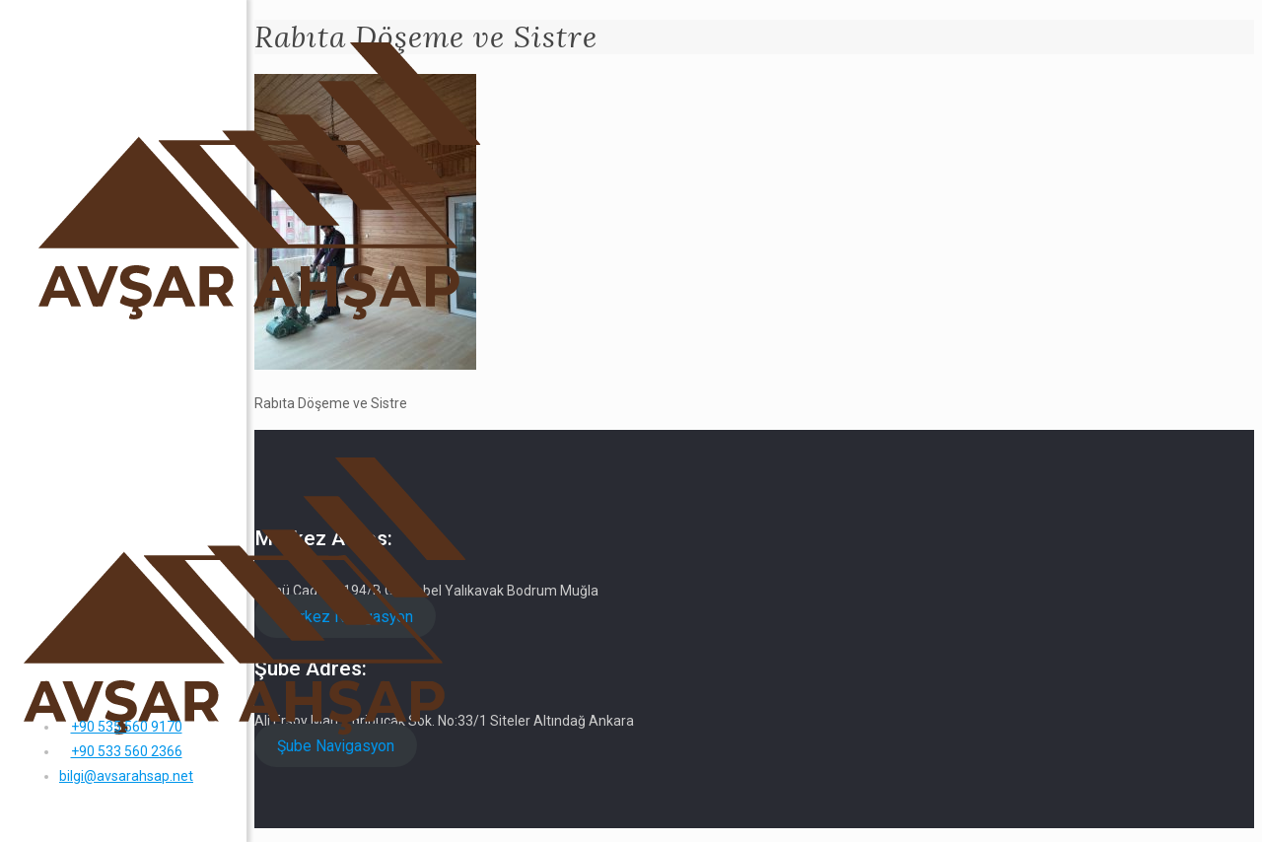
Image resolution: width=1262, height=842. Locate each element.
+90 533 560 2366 (126, 751)
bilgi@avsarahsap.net (126, 776)
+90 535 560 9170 (126, 727)
